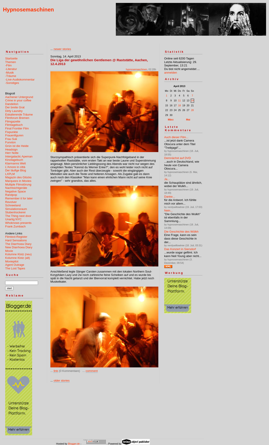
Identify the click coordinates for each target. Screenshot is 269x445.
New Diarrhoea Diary (18, 247)
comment (92, 371)
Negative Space (15, 191)
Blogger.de (74, 443)
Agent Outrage (14, 264)
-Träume (10, 76)
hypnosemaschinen (136, 69)
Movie (9, 251)
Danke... (169, 196)
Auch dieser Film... (176, 137)
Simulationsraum (16, 209)
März (170, 119)
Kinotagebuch (14, 159)
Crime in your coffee (18, 100)
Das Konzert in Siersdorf (180, 249)
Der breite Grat (15, 107)
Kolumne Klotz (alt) (17, 258)
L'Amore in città (15, 167)
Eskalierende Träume (19, 114)
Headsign (11, 149)
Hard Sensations (16, 240)
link (56, 371)
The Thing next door (18, 216)
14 (192, 100)
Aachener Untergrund (19, 97)
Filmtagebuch (14, 125)
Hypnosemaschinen (28, 10)
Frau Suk (11, 139)
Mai (188, 119)
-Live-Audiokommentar (20, 79)
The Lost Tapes (15, 268)
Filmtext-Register (16, 236)
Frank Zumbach (15, 226)
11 (179, 100)
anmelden (170, 72)
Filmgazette (12, 121)
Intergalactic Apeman (18, 156)
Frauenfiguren (14, 135)
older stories (61, 380)
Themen (10, 62)
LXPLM (10, 174)
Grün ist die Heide (17, 146)
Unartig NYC (13, 219)
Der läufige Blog (15, 170)
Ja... (167, 179)
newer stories (62, 49)
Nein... (168, 210)
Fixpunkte (11, 132)
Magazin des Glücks (18, 177)
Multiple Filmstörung (18, 184)
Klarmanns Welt (15, 163)
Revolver (11, 202)
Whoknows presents (18, 223)
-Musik (9, 72)
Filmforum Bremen (17, 118)
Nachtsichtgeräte (16, 188)
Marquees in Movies (18, 181)
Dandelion (11, 104)
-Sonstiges (12, 83)
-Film (8, 65)
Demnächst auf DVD (177, 158)
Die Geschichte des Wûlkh (181, 231)
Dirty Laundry (13, 111)
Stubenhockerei (15, 212)
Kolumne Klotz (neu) (18, 254)
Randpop (11, 194)
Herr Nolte (11, 153)
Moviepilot (11, 261)
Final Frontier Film (17, 128)
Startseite (11, 58)
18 (179, 105)
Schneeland (13, 205)
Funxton (10, 142)
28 (192, 110)
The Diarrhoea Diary (18, 244)
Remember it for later (19, 198)
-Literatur (11, 69)
